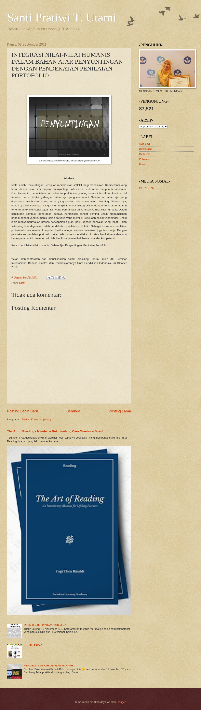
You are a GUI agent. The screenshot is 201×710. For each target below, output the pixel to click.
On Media (144, 154)
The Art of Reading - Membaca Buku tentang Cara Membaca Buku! (55, 431)
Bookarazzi (145, 148)
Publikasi (144, 159)
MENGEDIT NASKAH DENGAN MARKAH (48, 665)
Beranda (73, 411)
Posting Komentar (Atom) (36, 419)
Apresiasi (144, 143)
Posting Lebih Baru (22, 411)
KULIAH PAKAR (33, 645)
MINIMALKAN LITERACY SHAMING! (45, 625)
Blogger (121, 702)
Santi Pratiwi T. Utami (61, 17)
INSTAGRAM (147, 188)
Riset (22, 282)
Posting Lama (120, 411)
